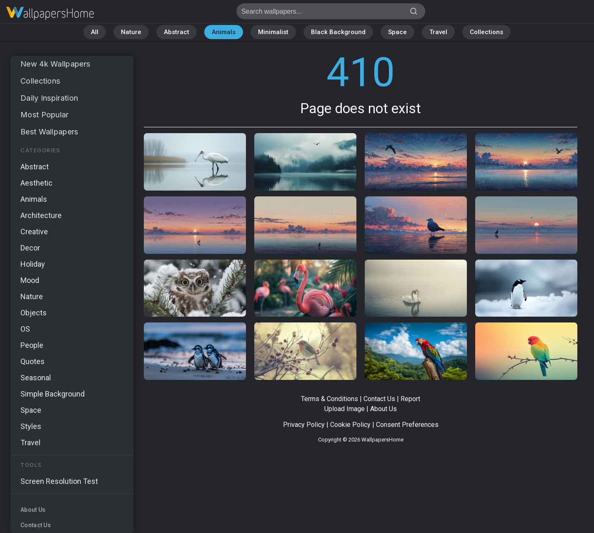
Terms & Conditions (329, 399)
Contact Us (35, 525)
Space (397, 32)
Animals (224, 32)
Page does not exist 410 (50, 13)
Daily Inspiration (49, 98)
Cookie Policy (350, 425)
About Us (32, 509)
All (94, 32)
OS (25, 329)
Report (410, 399)
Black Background (338, 32)
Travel (438, 32)
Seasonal (35, 377)
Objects (33, 312)
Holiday (32, 264)
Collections (486, 32)
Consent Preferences (407, 425)
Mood (29, 280)
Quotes (32, 361)
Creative (34, 231)
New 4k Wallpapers (55, 63)
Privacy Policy (304, 425)
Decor (30, 247)
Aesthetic (36, 182)
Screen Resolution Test (59, 481)
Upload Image (344, 409)
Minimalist (273, 32)
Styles (30, 426)
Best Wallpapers (49, 131)
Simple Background (52, 393)
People (31, 345)
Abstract (176, 32)
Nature (131, 32)
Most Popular (44, 114)
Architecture (41, 215)
